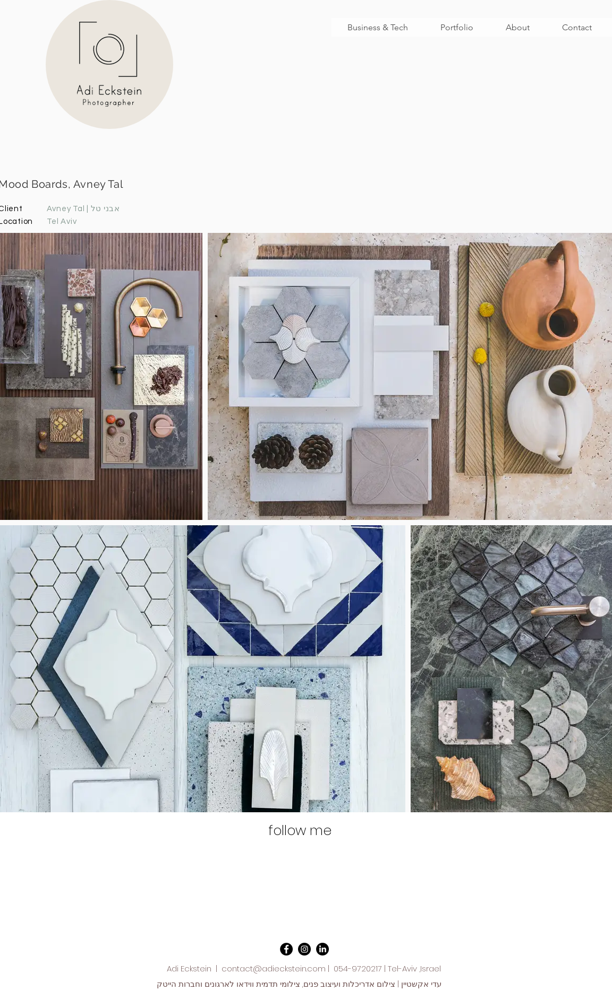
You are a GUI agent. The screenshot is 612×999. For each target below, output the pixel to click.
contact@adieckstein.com (274, 968)
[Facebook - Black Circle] (286, 949)
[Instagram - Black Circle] (304, 949)
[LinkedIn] (322, 949)
